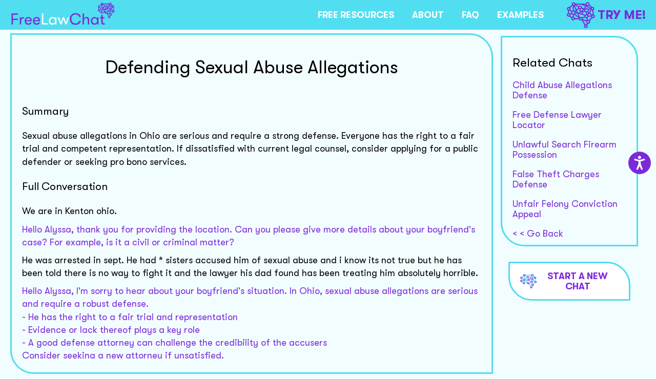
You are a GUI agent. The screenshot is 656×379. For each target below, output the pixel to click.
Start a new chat (564, 281)
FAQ (470, 15)
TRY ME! (606, 15)
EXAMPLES (520, 15)
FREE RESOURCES (356, 15)
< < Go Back (537, 233)
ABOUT (428, 15)
